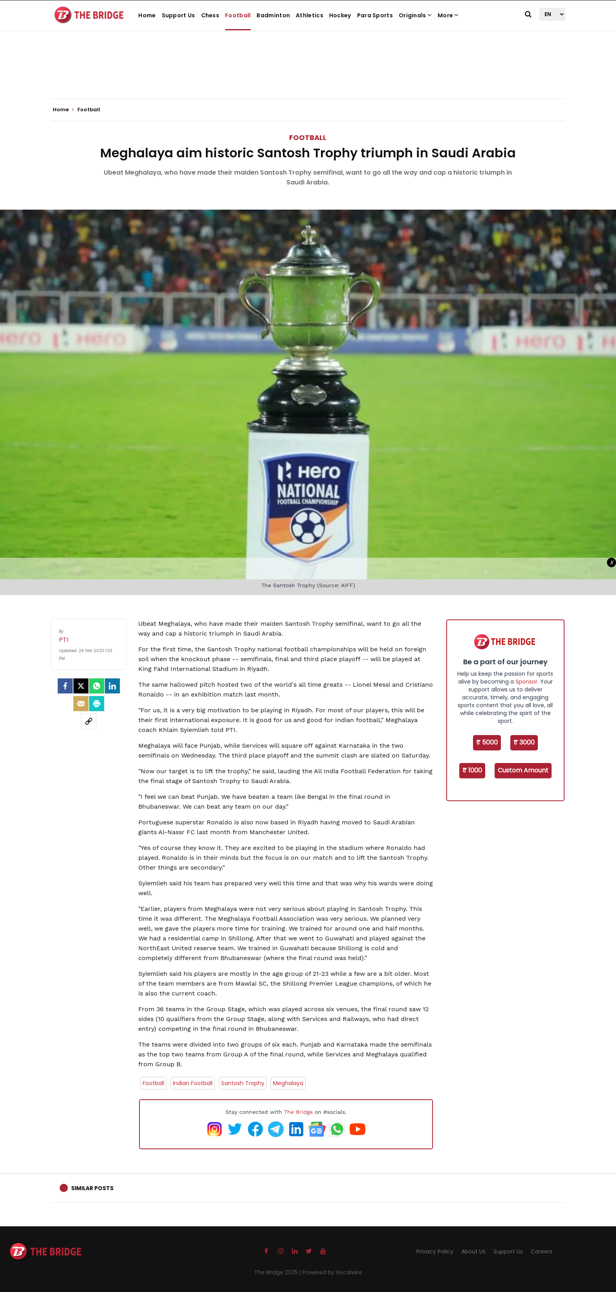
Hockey (340, 15)
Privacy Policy (434, 1251)
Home (147, 15)
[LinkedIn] (112, 686)
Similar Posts (92, 1188)
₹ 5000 (487, 742)
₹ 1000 (472, 770)
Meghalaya (288, 1083)
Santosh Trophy (242, 1083)
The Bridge (298, 1112)
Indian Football (193, 1083)
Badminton (273, 15)
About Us (473, 1251)
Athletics (309, 15)
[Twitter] (81, 686)
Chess (210, 15)
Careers (541, 1251)
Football (238, 15)
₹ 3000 (524, 742)
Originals (415, 15)
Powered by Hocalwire (332, 1272)
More (448, 15)
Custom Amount (523, 770)
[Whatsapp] (96, 686)
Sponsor (526, 682)
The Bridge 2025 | (278, 1272)
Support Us (178, 15)
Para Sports (375, 15)
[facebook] (65, 686)
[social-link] (89, 721)
